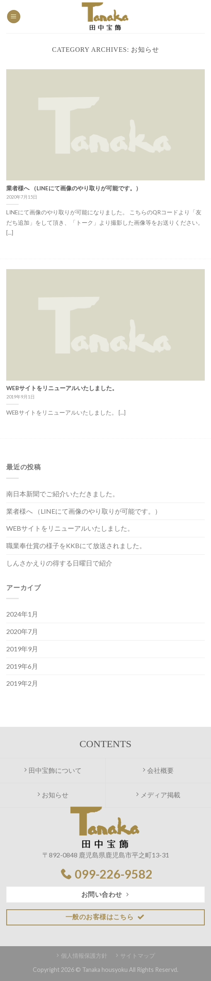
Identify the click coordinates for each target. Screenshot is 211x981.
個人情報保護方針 (84, 955)
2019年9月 (22, 649)
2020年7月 (22, 631)
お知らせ (52, 795)
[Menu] (13, 17)
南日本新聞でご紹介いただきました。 (62, 494)
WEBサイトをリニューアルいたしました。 (70, 528)
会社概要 (158, 770)
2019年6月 (22, 666)
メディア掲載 (158, 795)
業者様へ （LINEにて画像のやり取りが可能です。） (83, 511)
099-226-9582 (114, 874)
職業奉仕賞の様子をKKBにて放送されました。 (76, 545)
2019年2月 (22, 683)
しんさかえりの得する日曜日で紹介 (59, 563)
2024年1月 (22, 614)
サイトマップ (137, 955)
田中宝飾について (53, 770)
